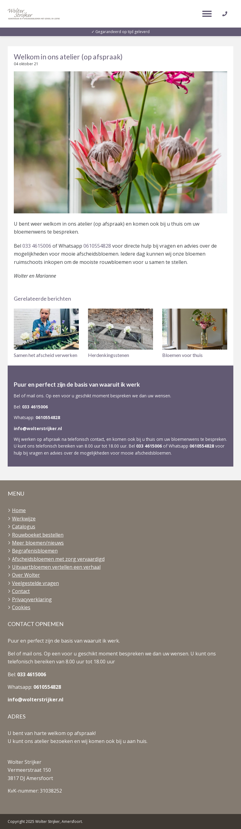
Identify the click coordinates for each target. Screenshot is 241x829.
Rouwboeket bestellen (37, 534)
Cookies (21, 607)
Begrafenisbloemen (35, 550)
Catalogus (23, 526)
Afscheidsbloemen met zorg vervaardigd (58, 559)
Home (19, 510)
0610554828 (97, 245)
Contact (21, 591)
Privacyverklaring (32, 599)
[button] (46, 334)
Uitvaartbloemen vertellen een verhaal (56, 567)
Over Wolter (26, 575)
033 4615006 (36, 245)
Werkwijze (24, 518)
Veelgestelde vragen (35, 583)
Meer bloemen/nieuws (38, 542)
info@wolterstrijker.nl (38, 428)
